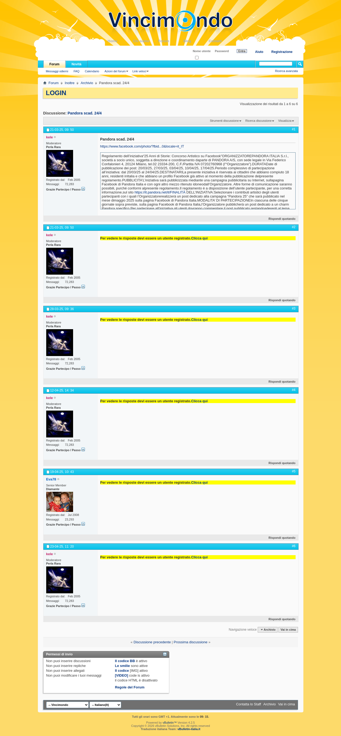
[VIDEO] (121, 675)
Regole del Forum (130, 687)
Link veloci (139, 71)
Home (120, 41)
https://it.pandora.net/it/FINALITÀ (160, 192)
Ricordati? (203, 57)
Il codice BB (125, 661)
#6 (293, 546)
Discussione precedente (152, 642)
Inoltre (69, 83)
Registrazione (282, 52)
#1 (293, 129)
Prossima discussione (190, 642)
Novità (76, 64)
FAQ (77, 71)
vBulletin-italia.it (188, 729)
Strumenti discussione (224, 120)
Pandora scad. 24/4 (85, 113)
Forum (171, 41)
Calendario (92, 71)
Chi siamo (145, 41)
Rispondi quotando (279, 218)
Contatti (221, 41)
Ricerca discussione (258, 120)
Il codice (122, 671)
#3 (293, 308)
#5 (293, 471)
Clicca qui (199, 238)
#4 (293, 390)
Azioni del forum (115, 71)
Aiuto (259, 52)
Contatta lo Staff (248, 704)
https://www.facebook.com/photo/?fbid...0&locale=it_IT (142, 146)
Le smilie (122, 666)
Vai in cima (288, 629)
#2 (293, 227)
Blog (196, 41)
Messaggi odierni (57, 71)
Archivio (87, 83)
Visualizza (284, 120)
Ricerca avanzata (286, 71)
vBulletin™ (170, 722)
